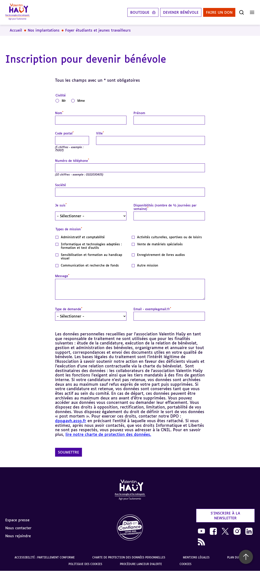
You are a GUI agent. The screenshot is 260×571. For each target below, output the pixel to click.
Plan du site (236, 557)
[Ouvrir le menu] (252, 12)
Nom (59, 113)
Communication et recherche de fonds (90, 265)
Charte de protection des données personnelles (128, 557)
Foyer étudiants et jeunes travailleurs (98, 30)
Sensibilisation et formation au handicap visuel (91, 256)
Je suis (61, 205)
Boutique (139, 12)
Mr (64, 100)
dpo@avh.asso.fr (70, 420)
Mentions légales (196, 557)
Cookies (185, 564)
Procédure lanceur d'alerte (141, 564)
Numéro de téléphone (72, 161)
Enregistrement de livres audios (161, 255)
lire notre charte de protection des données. (108, 434)
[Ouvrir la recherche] (241, 12)
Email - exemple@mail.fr (152, 309)
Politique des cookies (85, 564)
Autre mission (147, 265)
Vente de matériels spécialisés (160, 244)
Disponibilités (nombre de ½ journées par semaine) (165, 207)
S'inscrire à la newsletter (225, 515)
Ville (100, 133)
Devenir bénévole (181, 12)
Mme (81, 100)
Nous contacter (18, 528)
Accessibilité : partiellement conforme (45, 557)
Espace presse (17, 520)
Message (62, 276)
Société (60, 185)
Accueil (16, 30)
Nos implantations (43, 30)
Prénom (139, 113)
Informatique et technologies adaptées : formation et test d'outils (91, 246)
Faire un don (219, 12)
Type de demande (68, 309)
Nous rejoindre (18, 536)
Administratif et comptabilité (83, 237)
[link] (130, 528)
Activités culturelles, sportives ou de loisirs (169, 237)
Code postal (64, 133)
